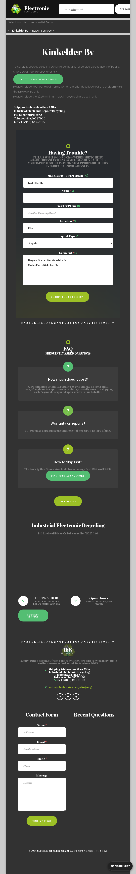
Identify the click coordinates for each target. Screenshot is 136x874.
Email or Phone (66, 206)
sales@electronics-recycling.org (70, 687)
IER (105, 850)
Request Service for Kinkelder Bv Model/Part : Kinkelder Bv (68, 270)
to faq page (68, 501)
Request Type (67, 236)
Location (67, 221)
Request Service (33, 615)
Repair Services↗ (43, 31)
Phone (42, 758)
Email (42, 742)
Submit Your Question (67, 297)
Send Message (42, 821)
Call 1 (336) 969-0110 (29, 122)
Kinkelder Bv (20, 31)
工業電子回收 (77, 850)
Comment (66, 253)
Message (41, 775)
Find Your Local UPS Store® (38, 79)
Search (125, 9)
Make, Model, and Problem (66, 175)
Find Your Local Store (68, 475)
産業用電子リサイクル (94, 850)
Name (67, 190)
